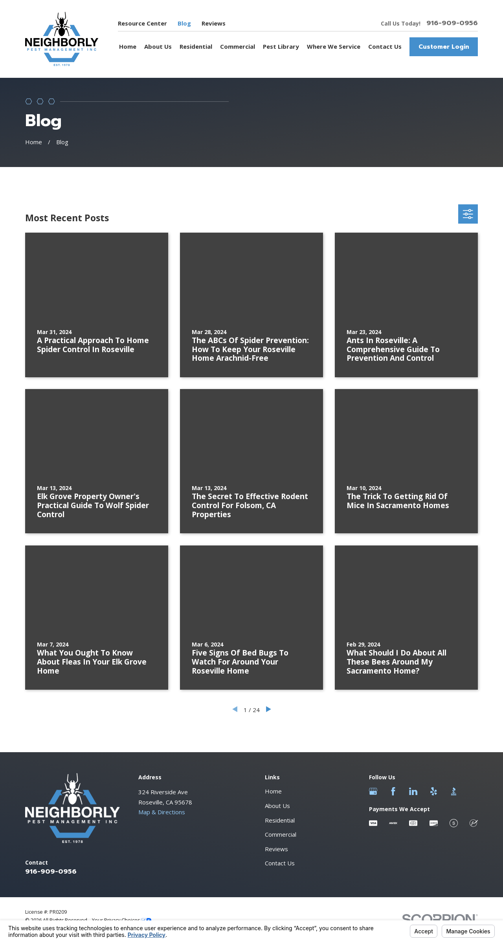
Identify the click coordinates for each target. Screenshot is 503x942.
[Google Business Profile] (373, 791)
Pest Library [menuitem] (281, 46)
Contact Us (280, 863)
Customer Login (444, 46)
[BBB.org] (454, 791)
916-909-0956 (452, 23)
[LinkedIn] (413, 791)
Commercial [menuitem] (237, 46)
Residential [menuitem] (196, 46)
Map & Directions (161, 812)
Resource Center (142, 23)
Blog (184, 23)
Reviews (214, 23)
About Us (277, 806)
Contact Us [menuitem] (385, 46)
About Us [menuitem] (158, 46)
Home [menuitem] (127, 46)
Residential (280, 820)
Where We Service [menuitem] (333, 46)
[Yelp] (434, 791)
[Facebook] (393, 791)
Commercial (280, 834)
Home (273, 791)
